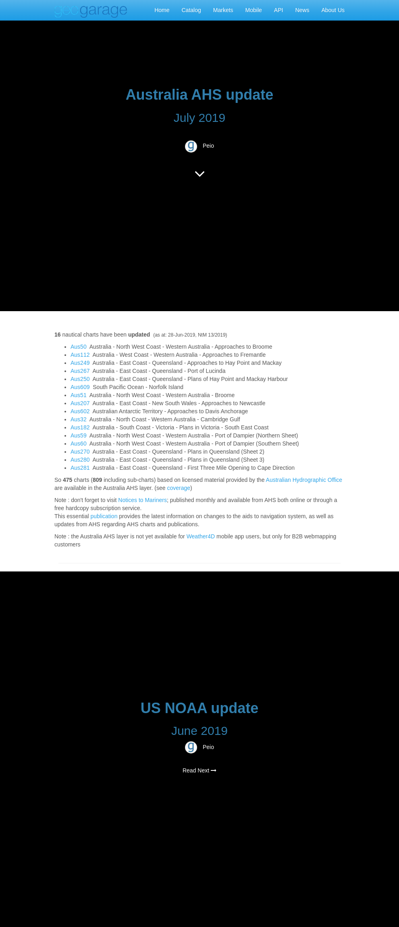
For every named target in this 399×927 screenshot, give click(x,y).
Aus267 (80, 371)
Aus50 (79, 346)
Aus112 (80, 355)
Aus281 (80, 468)
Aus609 (80, 387)
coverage (178, 488)
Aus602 (80, 411)
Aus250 (80, 379)
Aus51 (79, 395)
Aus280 (80, 459)
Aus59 (79, 435)
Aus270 (80, 451)
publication (103, 516)
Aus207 (80, 403)
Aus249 (80, 363)
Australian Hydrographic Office (304, 480)
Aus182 (80, 427)
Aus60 (79, 443)
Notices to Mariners (142, 500)
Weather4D (201, 536)
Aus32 (79, 419)
